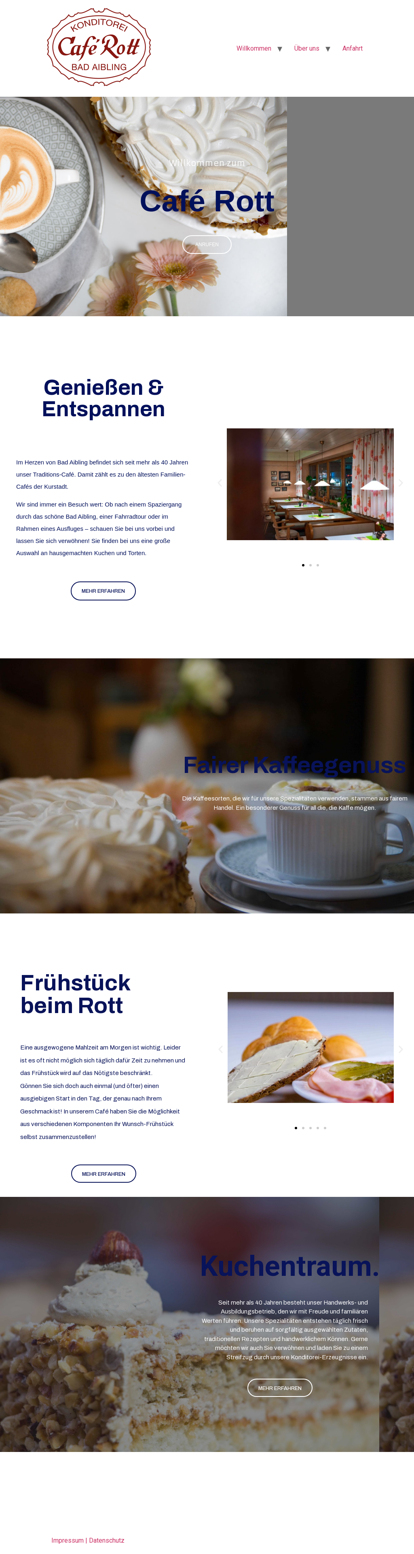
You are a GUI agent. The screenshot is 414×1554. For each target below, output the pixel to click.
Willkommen (254, 48)
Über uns (306, 48)
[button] (220, 482)
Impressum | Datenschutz (88, 1540)
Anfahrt (352, 48)
